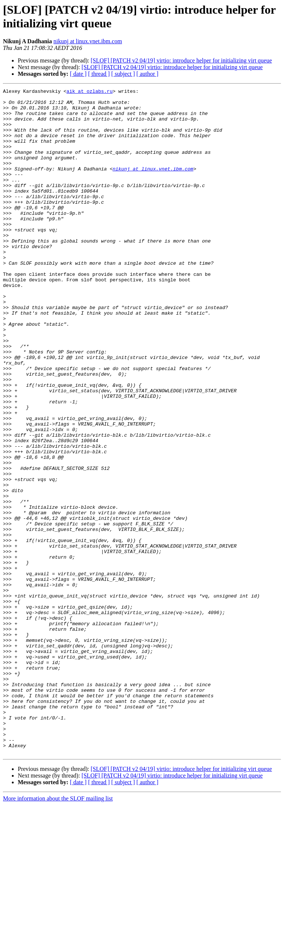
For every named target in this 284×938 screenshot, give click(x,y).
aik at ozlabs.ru (90, 92)
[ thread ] (99, 74)
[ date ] (78, 74)
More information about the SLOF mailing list (58, 931)
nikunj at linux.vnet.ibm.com (88, 41)
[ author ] (147, 74)
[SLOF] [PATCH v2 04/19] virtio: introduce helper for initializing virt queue (181, 60)
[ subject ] (123, 74)
